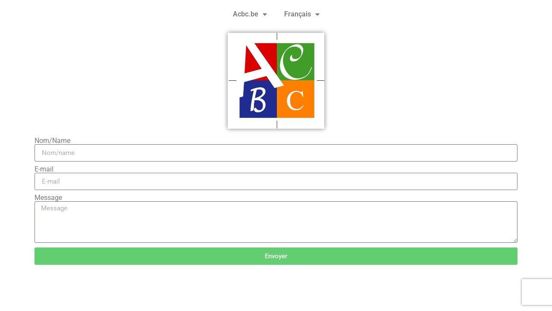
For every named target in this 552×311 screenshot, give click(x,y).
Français (302, 14)
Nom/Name (52, 140)
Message (48, 197)
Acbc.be (250, 14)
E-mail (43, 169)
